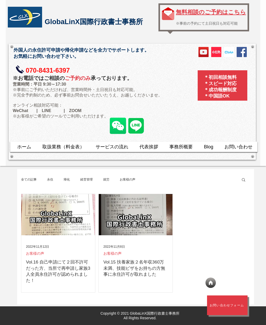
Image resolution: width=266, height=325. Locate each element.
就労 (106, 179)
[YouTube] (203, 52)
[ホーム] (210, 283)
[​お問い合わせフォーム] (227, 305)
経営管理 (86, 179)
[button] (243, 180)
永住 (50, 179)
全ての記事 (29, 179)
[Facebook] (242, 52)
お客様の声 (127, 179)
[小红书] (216, 52)
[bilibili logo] (229, 52)
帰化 (67, 179)
